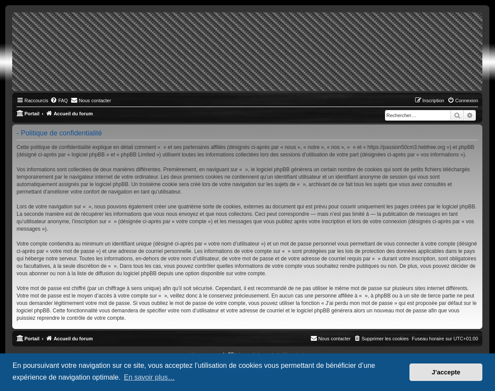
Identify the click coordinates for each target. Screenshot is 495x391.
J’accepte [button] (446, 372)
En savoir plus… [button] (149, 377)
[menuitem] (59, 100)
